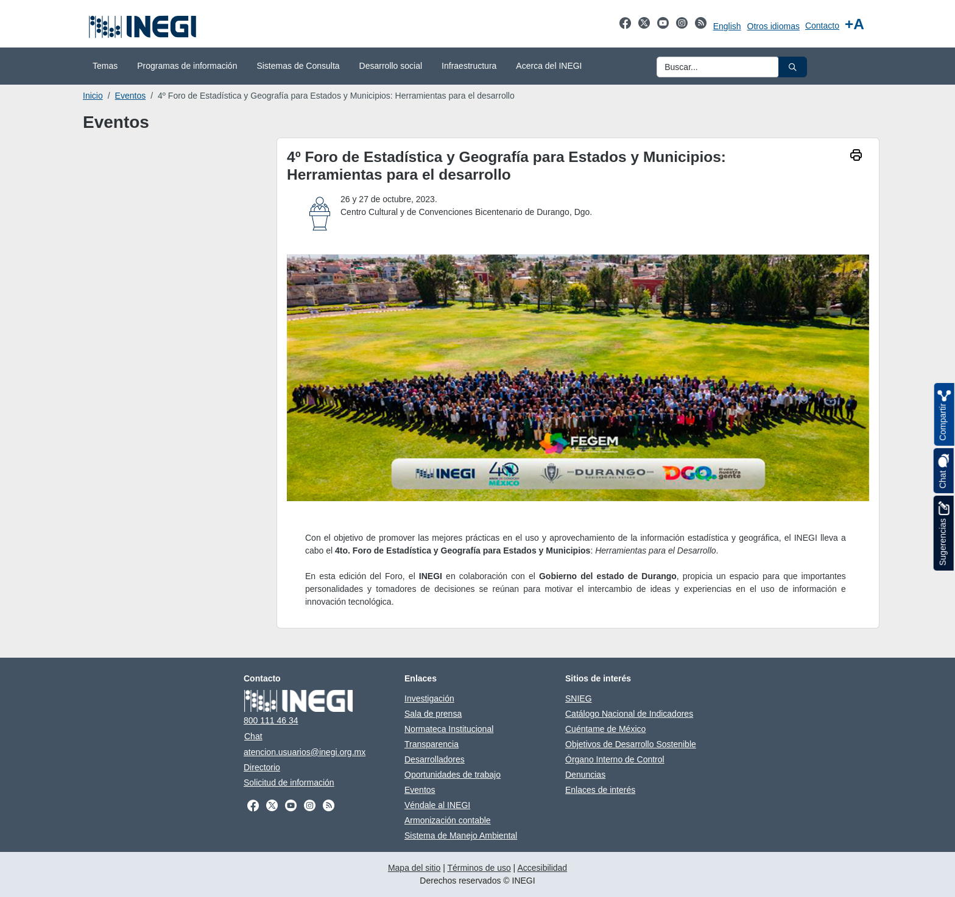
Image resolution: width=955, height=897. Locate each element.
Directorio (262, 767)
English (727, 26)
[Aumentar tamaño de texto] (854, 24)
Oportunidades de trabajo (452, 774)
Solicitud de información (289, 782)
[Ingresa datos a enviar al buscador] (718, 67)
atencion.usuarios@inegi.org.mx (304, 752)
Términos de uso (478, 868)
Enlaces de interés (600, 790)
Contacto (822, 25)
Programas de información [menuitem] (187, 66)
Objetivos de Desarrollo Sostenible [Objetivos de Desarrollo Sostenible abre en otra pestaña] (630, 744)
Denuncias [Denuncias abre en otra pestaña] (585, 774)
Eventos (130, 95)
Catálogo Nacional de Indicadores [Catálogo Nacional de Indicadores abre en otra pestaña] (629, 714)
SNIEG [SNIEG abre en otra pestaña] (578, 698)
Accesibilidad (542, 868)
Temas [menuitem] (105, 66)
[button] (792, 67)
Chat (253, 736)
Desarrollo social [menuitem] (390, 66)
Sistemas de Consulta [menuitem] (297, 66)
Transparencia (431, 744)
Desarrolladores (434, 759)
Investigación (429, 698)
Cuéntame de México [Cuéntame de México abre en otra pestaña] (605, 729)
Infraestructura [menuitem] (469, 66)
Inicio (93, 95)
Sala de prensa (433, 714)
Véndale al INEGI (437, 805)
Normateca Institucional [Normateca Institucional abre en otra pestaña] (448, 729)
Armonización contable (447, 820)
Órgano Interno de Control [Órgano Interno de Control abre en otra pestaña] (614, 759)
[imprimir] (856, 156)
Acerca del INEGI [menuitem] (549, 66)
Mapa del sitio (414, 868)
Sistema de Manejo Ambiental (460, 835)
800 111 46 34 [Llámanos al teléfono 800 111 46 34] (271, 720)
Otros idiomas (773, 26)
